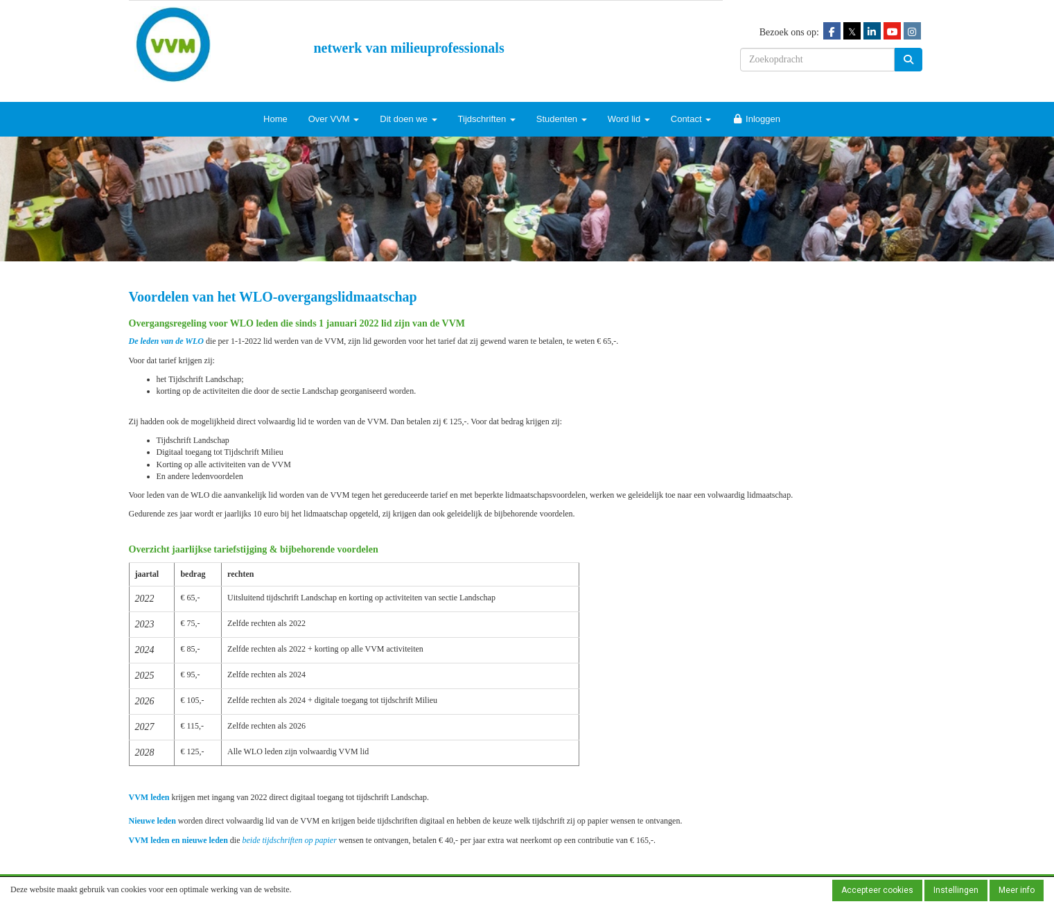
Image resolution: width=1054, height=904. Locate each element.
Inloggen (756, 119)
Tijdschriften (487, 119)
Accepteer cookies (877, 890)
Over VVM (334, 119)
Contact (691, 119)
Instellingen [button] (955, 890)
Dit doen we (408, 119)
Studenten (561, 119)
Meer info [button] (1017, 890)
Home (275, 119)
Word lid (629, 119)
